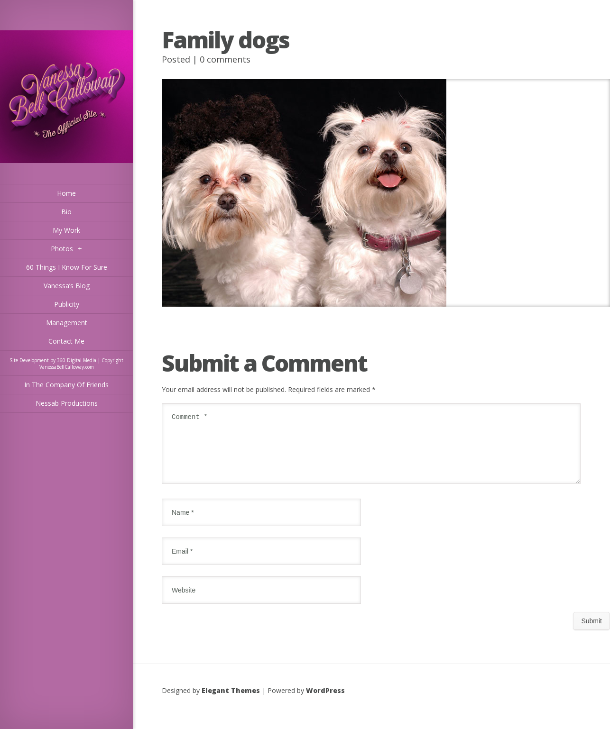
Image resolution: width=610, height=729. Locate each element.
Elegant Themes (231, 701)
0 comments (225, 59)
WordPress (325, 701)
